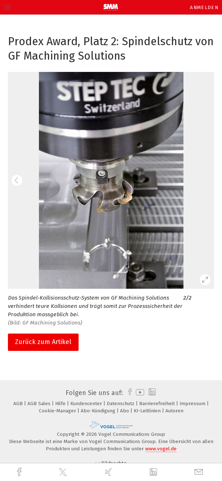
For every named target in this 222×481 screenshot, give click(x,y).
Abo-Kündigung (99, 411)
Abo (125, 411)
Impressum (193, 403)
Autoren (174, 411)
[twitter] (64, 472)
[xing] (109, 472)
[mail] (200, 472)
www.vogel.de (161, 449)
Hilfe (61, 403)
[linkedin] (154, 472)
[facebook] (20, 472)
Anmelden (204, 7)
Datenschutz (121, 403)
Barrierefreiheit (157, 403)
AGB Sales (39, 403)
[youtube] (138, 393)
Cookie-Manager (58, 411)
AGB (18, 403)
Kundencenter (86, 403)
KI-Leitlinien (148, 411)
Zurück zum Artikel (43, 342)
